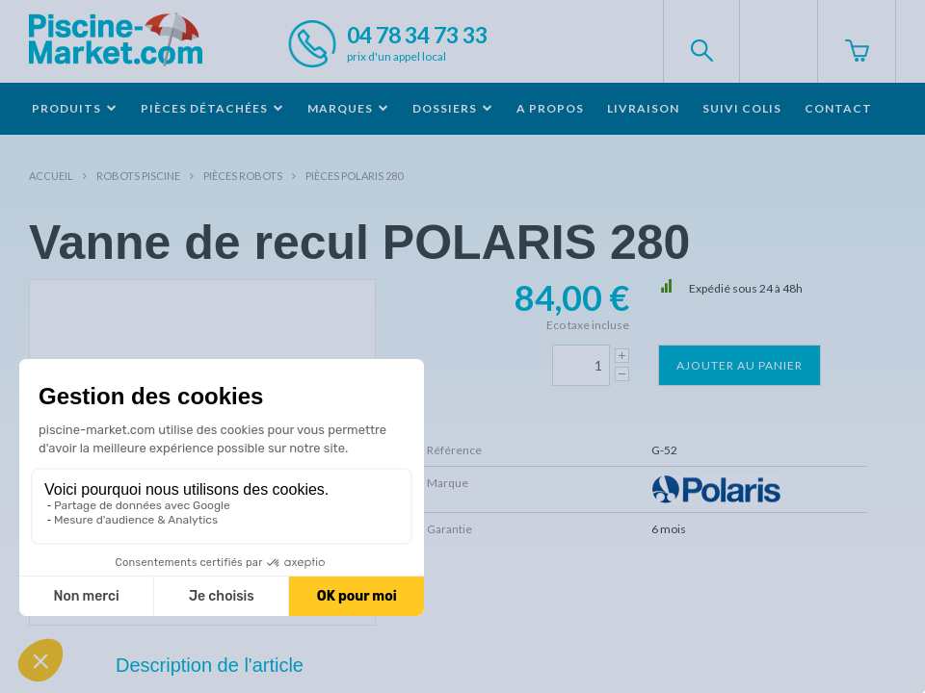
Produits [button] (75, 108)
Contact (838, 108)
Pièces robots (242, 175)
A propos (550, 108)
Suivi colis (741, 108)
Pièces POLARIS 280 (354, 175)
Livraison (643, 108)
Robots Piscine (138, 175)
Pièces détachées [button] (212, 108)
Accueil (51, 175)
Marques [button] (348, 108)
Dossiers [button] (452, 108)
